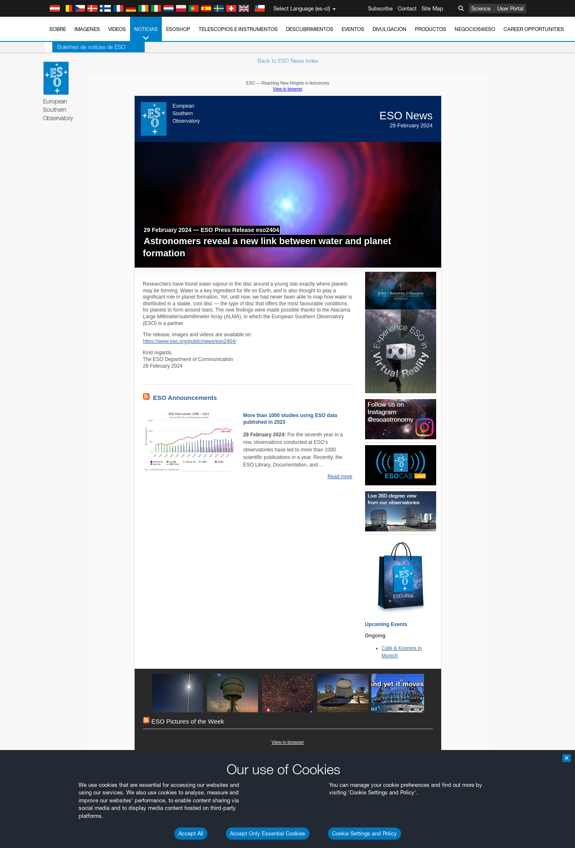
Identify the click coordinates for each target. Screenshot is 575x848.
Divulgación (389, 29)
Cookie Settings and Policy (364, 833)
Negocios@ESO (475, 29)
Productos (430, 29)
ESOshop (178, 29)
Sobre (57, 29)
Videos (117, 29)
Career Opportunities (533, 29)
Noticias (146, 34)
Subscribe (380, 8)
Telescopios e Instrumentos (238, 29)
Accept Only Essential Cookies (267, 833)
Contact (407, 8)
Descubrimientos (309, 29)
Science (481, 8)
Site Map (432, 8)
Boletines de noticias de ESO (84, 47)
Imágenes (87, 29)
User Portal (510, 8)
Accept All (191, 833)
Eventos (353, 29)
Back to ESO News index (288, 60)
